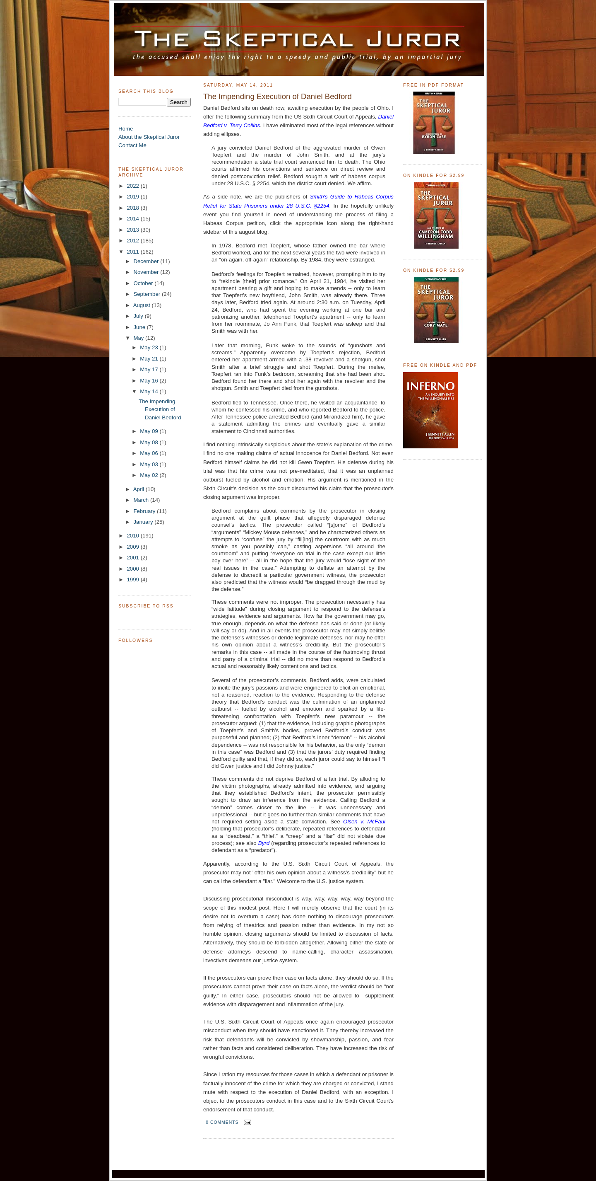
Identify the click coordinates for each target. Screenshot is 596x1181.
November (146, 272)
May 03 (149, 464)
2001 (133, 557)
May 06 (149, 453)
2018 (133, 208)
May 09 (149, 431)
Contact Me (132, 145)
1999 (133, 579)
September (147, 294)
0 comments (222, 1122)
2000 (133, 569)
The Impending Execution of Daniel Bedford (160, 409)
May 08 (149, 442)
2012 (133, 240)
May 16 (149, 381)
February (145, 511)
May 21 (149, 359)
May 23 (149, 347)
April (139, 489)
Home (125, 129)
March (141, 500)
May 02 (149, 475)
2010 (133, 535)
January (143, 522)
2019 (133, 197)
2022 (133, 186)
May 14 (149, 391)
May (139, 338)
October (143, 283)
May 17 (149, 369)
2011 (133, 252)
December (146, 261)
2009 (133, 547)
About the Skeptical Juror (149, 137)
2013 (133, 230)
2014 (133, 218)
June (140, 327)
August (142, 305)
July (138, 316)
